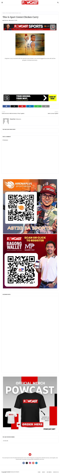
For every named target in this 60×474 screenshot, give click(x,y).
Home (4, 13)
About (43, 472)
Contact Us (56, 472)
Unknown (6, 20)
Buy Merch (49, 472)
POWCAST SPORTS (14, 472)
